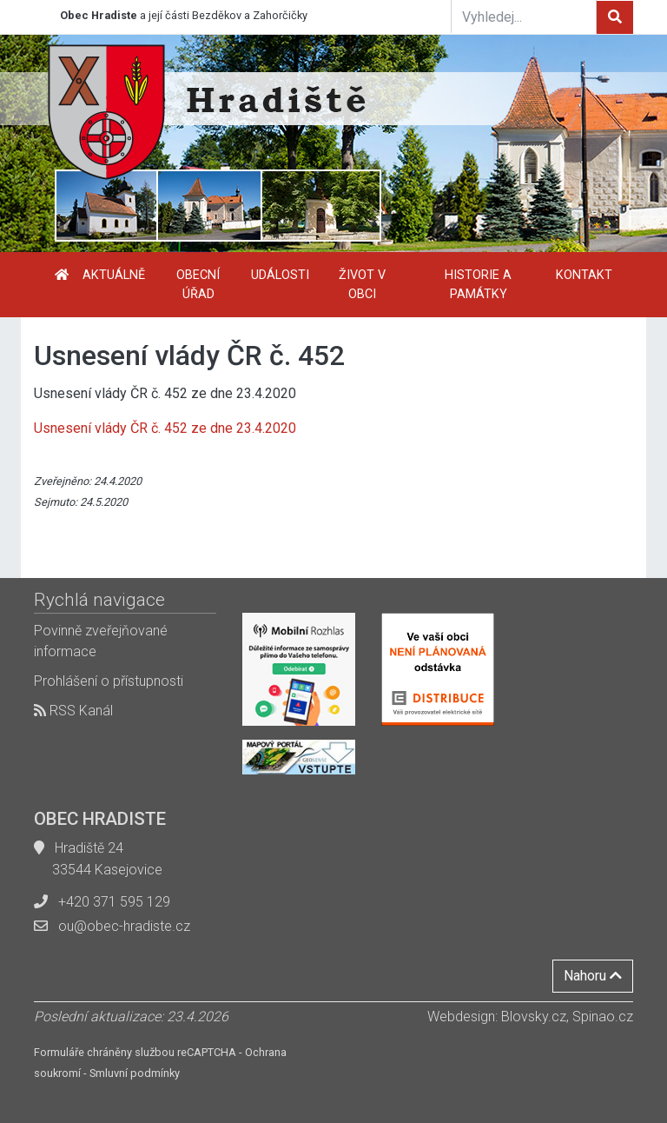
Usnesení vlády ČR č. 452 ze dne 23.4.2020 (165, 428)
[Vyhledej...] (524, 16)
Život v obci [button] (362, 285)
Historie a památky (478, 285)
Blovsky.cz (533, 1016)
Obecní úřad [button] (198, 285)
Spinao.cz (602, 1016)
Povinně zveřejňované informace (101, 641)
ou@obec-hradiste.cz (124, 926)
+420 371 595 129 (114, 902)
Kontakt (584, 275)
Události (280, 275)
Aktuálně (114, 275)
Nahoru (593, 975)
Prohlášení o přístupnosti (108, 681)
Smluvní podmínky (134, 1073)
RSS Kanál (73, 710)
